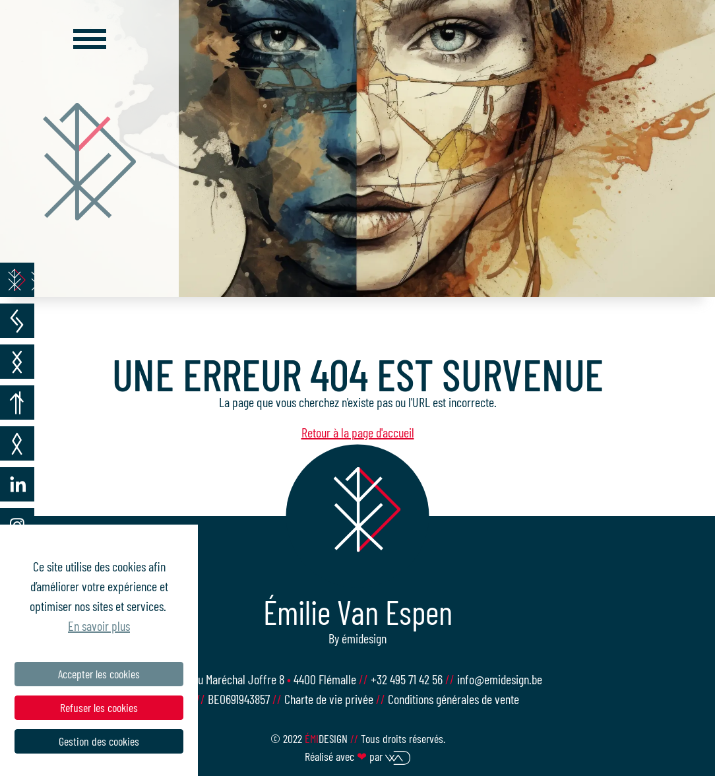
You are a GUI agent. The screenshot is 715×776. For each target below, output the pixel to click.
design (327, 738)
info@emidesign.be (499, 679)
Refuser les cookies (99, 707)
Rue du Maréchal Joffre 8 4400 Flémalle (266, 679)
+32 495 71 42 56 (408, 679)
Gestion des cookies (99, 741)
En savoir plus (99, 625)
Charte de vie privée (328, 699)
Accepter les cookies (99, 673)
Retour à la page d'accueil (357, 432)
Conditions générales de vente (453, 699)
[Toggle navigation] (89, 39)
